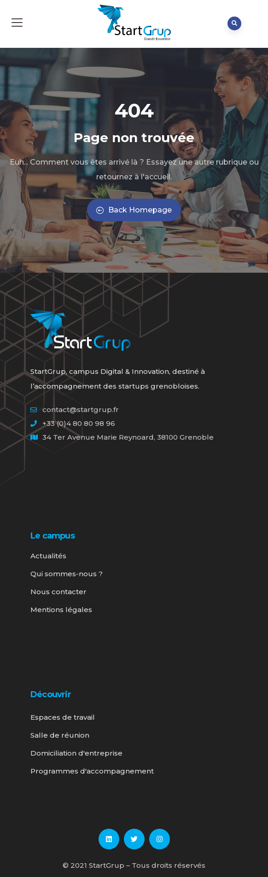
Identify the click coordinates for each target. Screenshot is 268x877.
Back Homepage (134, 210)
